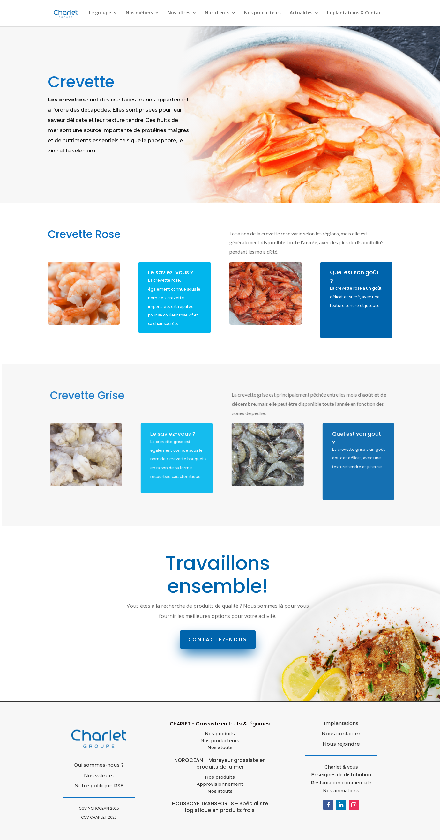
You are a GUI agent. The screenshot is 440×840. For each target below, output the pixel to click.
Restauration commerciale (341, 782)
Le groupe (100, 13)
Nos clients (217, 13)
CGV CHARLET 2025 (98, 817)
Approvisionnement (220, 784)
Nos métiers (139, 13)
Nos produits (220, 734)
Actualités (301, 13)
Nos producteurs (262, 13)
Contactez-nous (217, 639)
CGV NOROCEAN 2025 (99, 808)
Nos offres (179, 13)
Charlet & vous (341, 767)
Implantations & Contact (355, 13)
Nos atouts (220, 791)
